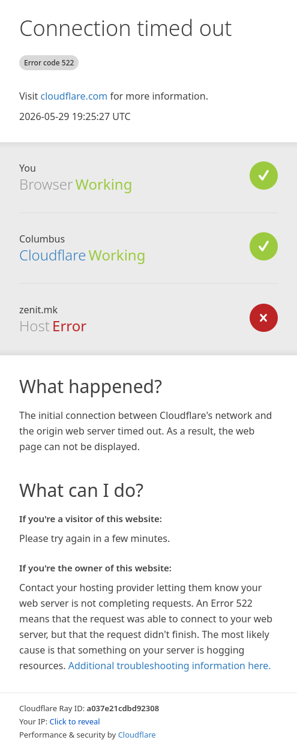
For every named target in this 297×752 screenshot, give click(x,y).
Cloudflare (52, 255)
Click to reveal (75, 721)
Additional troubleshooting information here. (169, 665)
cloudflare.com (73, 96)
